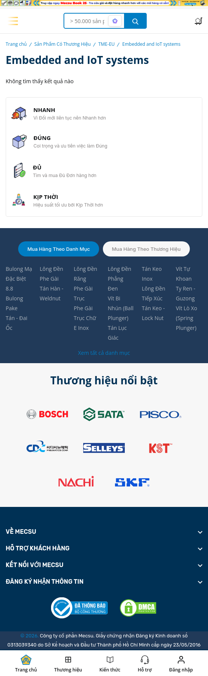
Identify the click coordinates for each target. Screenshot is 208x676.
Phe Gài (49, 278)
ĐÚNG (42, 137)
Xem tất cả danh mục (104, 352)
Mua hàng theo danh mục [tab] (58, 249)
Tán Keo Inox (152, 273)
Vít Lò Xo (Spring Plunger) (186, 318)
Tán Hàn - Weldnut (52, 293)
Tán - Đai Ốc (16, 322)
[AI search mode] (115, 20)
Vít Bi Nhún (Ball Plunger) (120, 308)
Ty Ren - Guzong (186, 293)
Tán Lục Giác (117, 332)
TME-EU (106, 44)
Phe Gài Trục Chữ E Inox (85, 318)
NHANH (44, 109)
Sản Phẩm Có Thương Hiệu (62, 44)
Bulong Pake (14, 303)
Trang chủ (16, 44)
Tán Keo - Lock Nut (153, 313)
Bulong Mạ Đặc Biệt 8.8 (19, 278)
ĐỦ (37, 167)
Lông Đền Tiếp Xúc (153, 293)
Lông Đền (51, 268)
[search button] (135, 21)
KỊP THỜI (45, 196)
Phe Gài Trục (83, 293)
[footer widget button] (104, 532)
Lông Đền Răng (85, 273)
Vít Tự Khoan (184, 273)
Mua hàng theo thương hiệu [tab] (146, 249)
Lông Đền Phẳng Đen (119, 278)
